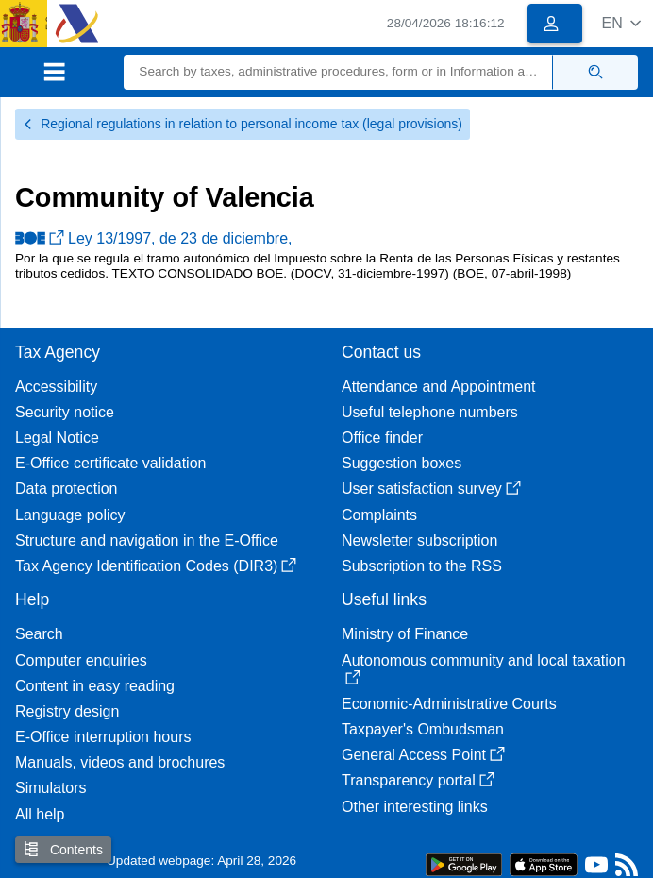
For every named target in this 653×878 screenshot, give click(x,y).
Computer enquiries (81, 660)
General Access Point (423, 755)
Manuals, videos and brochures (120, 762)
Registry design (67, 711)
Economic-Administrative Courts (449, 704)
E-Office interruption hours (103, 737)
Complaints (379, 515)
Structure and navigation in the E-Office (146, 540)
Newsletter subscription (419, 540)
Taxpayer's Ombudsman (423, 729)
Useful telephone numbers (430, 412)
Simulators (51, 788)
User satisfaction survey (431, 489)
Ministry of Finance (405, 634)
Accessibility (56, 387)
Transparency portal (418, 780)
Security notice (64, 412)
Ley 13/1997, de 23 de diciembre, (154, 238)
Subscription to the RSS (422, 566)
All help (39, 814)
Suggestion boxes (401, 463)
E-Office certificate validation (110, 463)
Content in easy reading (95, 686)
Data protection (66, 489)
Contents (63, 849)
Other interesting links (415, 807)
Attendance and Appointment (439, 387)
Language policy (70, 515)
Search (39, 634)
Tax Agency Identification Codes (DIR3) (155, 566)
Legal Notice (57, 438)
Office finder (382, 438)
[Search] (338, 72)
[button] (621, 23)
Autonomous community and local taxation (484, 668)
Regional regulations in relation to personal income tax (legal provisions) (242, 123)
